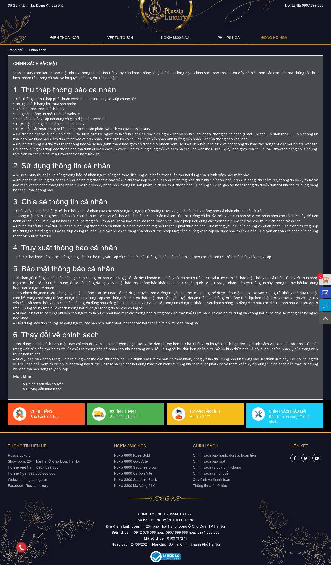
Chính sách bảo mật (209, 461)
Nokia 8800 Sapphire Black (135, 479)
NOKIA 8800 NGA (169, 38)
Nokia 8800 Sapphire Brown (136, 467)
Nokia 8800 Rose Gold (132, 455)
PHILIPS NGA (206, 38)
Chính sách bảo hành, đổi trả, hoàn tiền (224, 455)
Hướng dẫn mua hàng (42, 389)
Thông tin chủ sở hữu (210, 486)
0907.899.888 (312, 5)
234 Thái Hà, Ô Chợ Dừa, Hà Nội (53, 461)
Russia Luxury (37, 486)
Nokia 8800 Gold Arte (131, 461)
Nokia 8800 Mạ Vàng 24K (134, 486)
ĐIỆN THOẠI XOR (90, 38)
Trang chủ (15, 50)
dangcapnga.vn (35, 479)
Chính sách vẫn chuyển (43, 384)
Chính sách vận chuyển (211, 473)
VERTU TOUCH (129, 38)
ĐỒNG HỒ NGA (242, 38)
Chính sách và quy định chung (217, 467)
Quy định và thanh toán (211, 479)
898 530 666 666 (42, 473)
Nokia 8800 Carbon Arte (133, 473)
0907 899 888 (47, 467)
